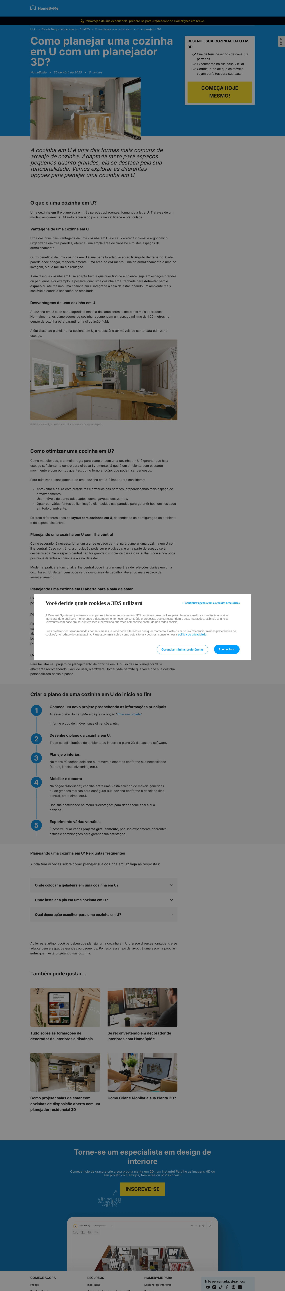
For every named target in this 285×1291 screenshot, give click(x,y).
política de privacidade (192, 634)
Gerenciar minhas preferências (182, 649)
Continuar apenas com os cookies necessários (212, 602)
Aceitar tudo (226, 649)
